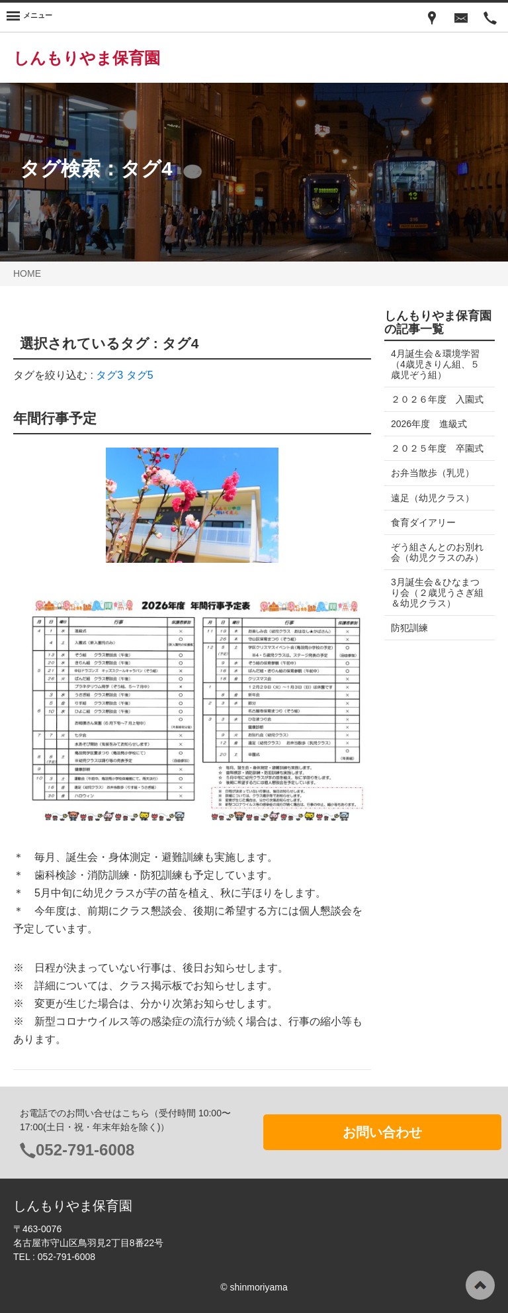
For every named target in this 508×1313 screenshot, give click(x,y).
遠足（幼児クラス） (432, 519)
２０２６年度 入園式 (432, 404)
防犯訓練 (409, 660)
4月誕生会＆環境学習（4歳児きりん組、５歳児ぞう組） (435, 364)
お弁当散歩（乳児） (432, 494)
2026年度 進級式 (429, 434)
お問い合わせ (382, 1132)
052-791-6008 (85, 1150)
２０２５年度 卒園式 (432, 464)
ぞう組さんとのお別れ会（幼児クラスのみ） (432, 579)
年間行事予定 (55, 418)
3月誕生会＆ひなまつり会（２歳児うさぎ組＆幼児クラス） (435, 624)
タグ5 (139, 375)
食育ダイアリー (423, 543)
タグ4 (146, 168)
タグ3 (109, 375)
